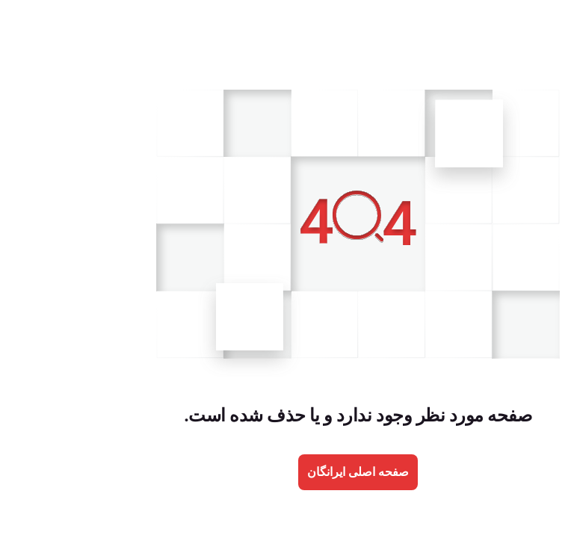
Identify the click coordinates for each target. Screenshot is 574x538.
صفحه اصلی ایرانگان (287, 472)
